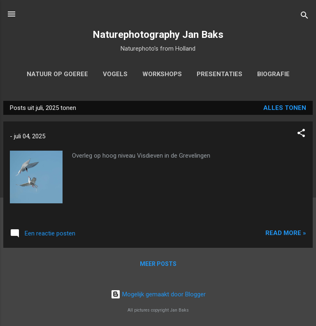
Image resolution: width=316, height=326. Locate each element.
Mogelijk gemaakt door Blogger (158, 294)
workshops (162, 74)
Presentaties (219, 74)
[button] (301, 134)
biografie (273, 74)
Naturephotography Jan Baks (158, 34)
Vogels (115, 74)
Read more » (285, 233)
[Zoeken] (304, 16)
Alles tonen (284, 108)
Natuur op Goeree (57, 74)
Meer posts (158, 264)
